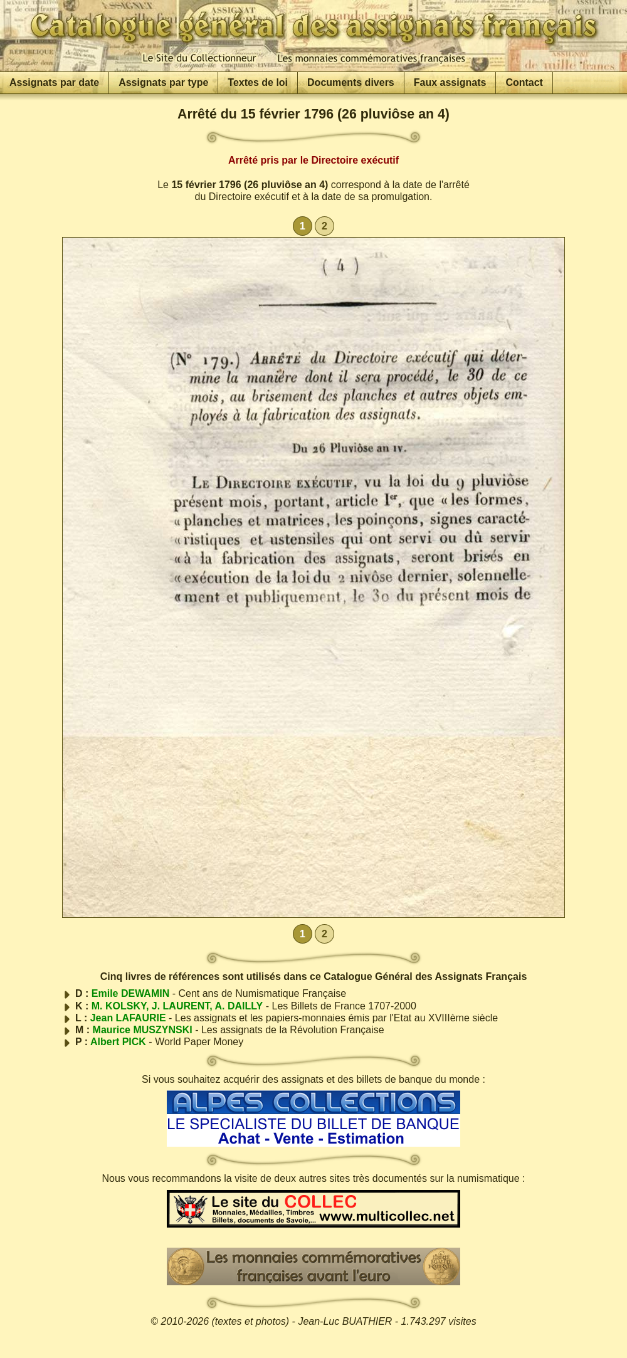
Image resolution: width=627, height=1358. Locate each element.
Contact (524, 82)
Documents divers (350, 82)
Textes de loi (258, 82)
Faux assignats (450, 82)
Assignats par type (163, 82)
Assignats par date (54, 82)
